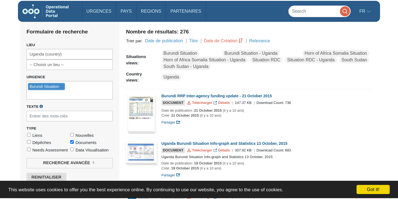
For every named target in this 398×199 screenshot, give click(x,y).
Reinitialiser (46, 177)
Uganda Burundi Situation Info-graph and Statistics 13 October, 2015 (224, 143)
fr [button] (362, 11)
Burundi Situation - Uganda (250, 53)
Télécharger (200, 103)
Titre (193, 40)
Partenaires (185, 11)
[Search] (319, 11)
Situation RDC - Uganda (311, 59)
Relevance (259, 40)
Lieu (31, 45)
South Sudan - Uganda (186, 66)
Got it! (373, 189)
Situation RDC (266, 59)
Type (31, 128)
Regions (151, 11)
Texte (35, 106)
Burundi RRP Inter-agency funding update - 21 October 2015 (216, 96)
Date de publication (164, 40)
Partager (170, 122)
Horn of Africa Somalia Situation (336, 53)
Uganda (171, 77)
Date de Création (220, 40)
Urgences (99, 11)
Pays (126, 11)
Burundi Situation (180, 53)
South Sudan (354, 59)
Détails (222, 103)
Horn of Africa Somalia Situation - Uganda (204, 59)
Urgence (36, 77)
